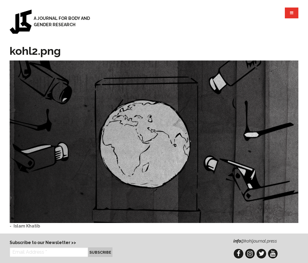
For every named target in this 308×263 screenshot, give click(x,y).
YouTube (273, 254)
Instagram (250, 254)
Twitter (261, 254)
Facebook (238, 254)
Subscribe (100, 252)
